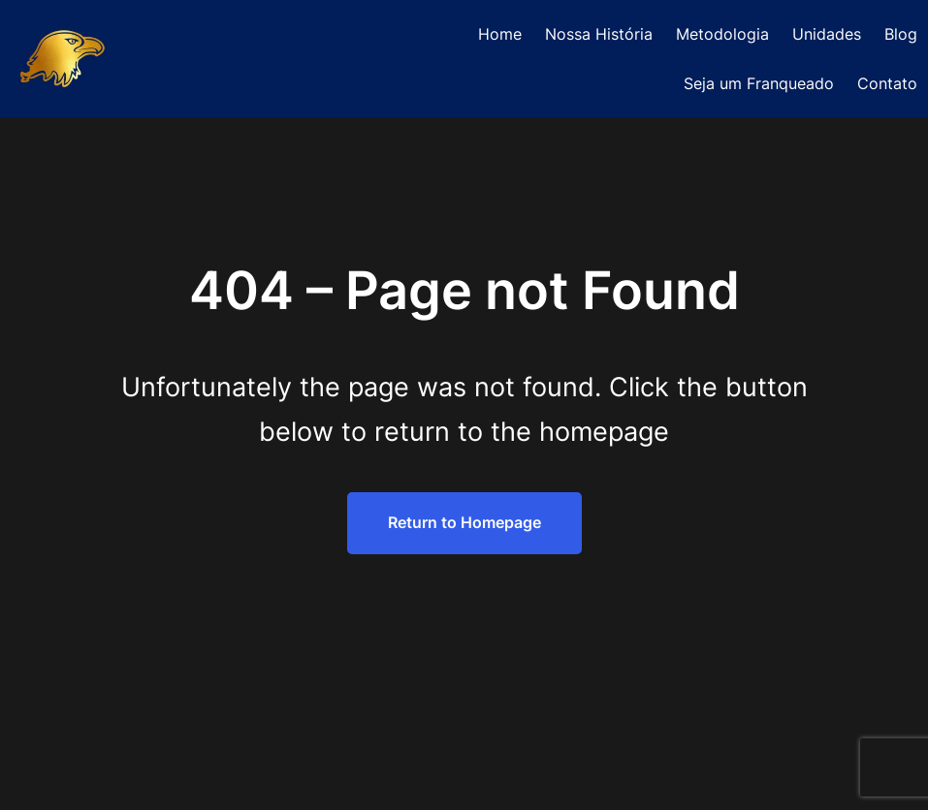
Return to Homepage (464, 522)
